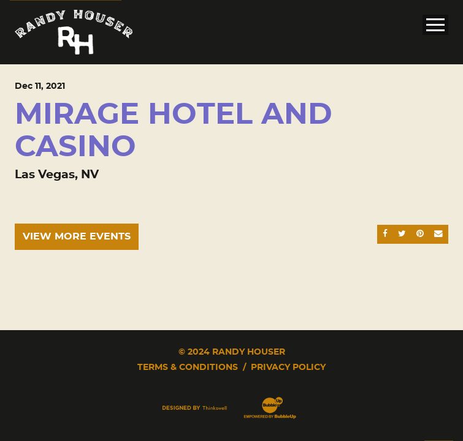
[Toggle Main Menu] (435, 25)
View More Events (77, 236)
